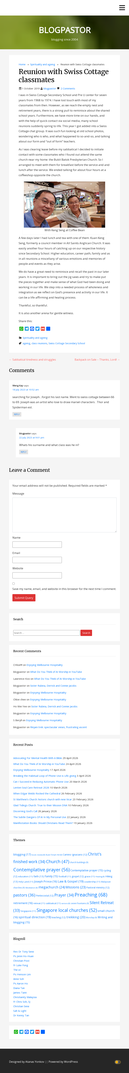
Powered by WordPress (63, 1062)
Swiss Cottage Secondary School (67, 343)
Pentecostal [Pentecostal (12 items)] (45, 895)
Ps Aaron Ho (20, 983)
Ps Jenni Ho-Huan (23, 956)
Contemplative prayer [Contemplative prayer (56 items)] (41, 869)
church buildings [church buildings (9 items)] (79, 862)
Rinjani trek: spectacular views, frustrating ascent (58, 727)
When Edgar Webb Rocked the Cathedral (36, 793)
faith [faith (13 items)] (39, 876)
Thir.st (17, 969)
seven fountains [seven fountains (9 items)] (80, 903)
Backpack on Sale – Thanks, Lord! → (97, 359)
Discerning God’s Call (25, 811)
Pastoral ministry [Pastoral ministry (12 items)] (98, 887)
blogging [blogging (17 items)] (22, 854)
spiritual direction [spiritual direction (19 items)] (35, 917)
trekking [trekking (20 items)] (75, 917)
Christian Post (21, 960)
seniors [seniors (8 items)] (65, 903)
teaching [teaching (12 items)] (59, 917)
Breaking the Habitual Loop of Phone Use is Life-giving (44, 775)
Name (16, 537)
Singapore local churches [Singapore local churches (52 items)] (67, 910)
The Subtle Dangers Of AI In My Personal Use (39, 817)
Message (18, 493)
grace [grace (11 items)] (89, 876)
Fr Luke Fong (20, 965)
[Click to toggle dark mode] (118, 1061)
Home (22, 64)
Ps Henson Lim (22, 974)
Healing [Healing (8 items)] (100, 876)
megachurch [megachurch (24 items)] (51, 887)
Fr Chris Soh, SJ (21, 1001)
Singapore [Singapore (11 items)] (28, 911)
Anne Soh (18, 979)
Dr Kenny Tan (21, 1015)
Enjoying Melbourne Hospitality (45, 665)
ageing (26, 343)
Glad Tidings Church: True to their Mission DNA (40, 805)
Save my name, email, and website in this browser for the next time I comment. (64, 589)
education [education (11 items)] (25, 876)
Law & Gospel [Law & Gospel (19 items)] (70, 881)
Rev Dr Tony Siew (23, 951)
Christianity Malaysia (25, 997)
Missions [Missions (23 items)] (76, 887)
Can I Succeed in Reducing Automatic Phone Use (41, 781)
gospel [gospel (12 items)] (78, 876)
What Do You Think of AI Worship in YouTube (56, 671)
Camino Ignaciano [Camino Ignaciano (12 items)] (75, 854)
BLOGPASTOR (65, 29)
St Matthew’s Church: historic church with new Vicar (42, 799)
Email (16, 553)
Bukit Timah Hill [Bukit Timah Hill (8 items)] (54, 855)
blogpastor (50, 88)
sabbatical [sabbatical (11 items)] (53, 903)
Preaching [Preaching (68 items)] (91, 894)
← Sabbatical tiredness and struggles (32, 359)
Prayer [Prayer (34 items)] (64, 895)
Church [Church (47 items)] (57, 861)
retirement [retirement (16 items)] (23, 903)
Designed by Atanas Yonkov (27, 1062)
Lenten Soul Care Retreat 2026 (31, 787)
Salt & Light (19, 1010)
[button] (122, 7)
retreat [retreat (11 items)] (39, 903)
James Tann (20, 992)
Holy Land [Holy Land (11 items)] (26, 881)
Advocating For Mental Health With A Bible (37, 758)
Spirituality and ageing (42, 64)
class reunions (39, 343)
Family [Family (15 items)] (51, 876)
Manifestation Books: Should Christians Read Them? (43, 823)
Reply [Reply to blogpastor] (23, 452)
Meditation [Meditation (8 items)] (32, 888)
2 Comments (68, 88)
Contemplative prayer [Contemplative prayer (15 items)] (86, 870)
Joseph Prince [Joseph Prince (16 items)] (45, 881)
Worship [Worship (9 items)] (91, 917)
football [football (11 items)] (65, 876)
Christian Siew (21, 1006)
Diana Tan (19, 988)
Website (17, 568)
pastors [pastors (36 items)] (24, 895)
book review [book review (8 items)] (38, 855)
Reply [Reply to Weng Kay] (17, 414)
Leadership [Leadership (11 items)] (92, 881)
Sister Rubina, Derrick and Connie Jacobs (53, 685)
